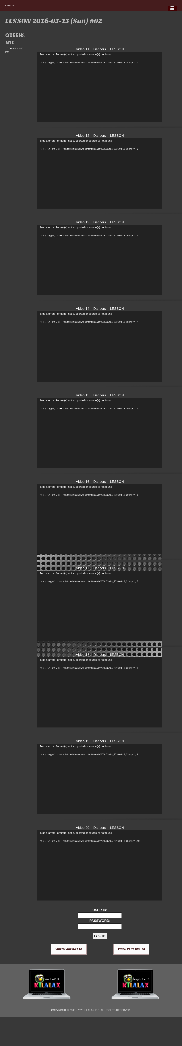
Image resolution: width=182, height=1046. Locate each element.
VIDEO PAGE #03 (131, 949)
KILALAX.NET (10, 6)
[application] (99, 87)
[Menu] (172, 8)
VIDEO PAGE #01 (68, 949)
